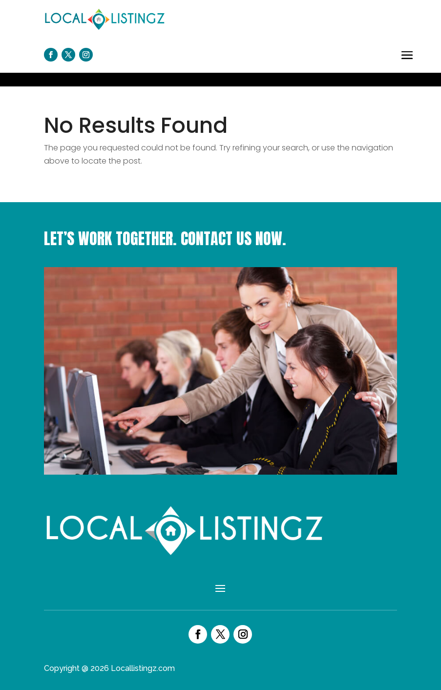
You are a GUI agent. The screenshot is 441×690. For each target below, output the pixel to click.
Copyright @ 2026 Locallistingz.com (109, 668)
